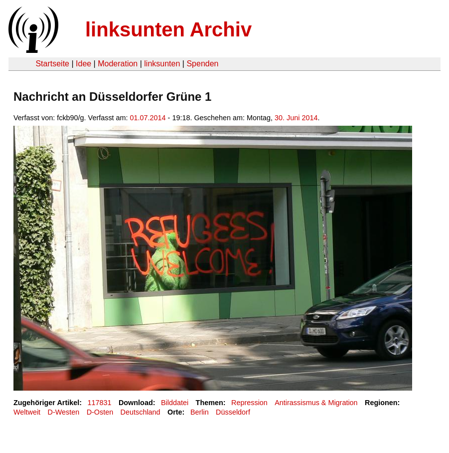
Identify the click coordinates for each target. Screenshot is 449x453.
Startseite (52, 63)
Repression (249, 403)
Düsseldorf (233, 412)
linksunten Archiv (168, 29)
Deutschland (140, 412)
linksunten (162, 63)
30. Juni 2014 (296, 118)
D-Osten (100, 412)
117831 (100, 403)
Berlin (199, 412)
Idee (83, 63)
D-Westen (64, 412)
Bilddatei (174, 403)
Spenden (202, 63)
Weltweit (26, 412)
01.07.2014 (148, 118)
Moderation (118, 63)
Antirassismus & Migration (316, 403)
